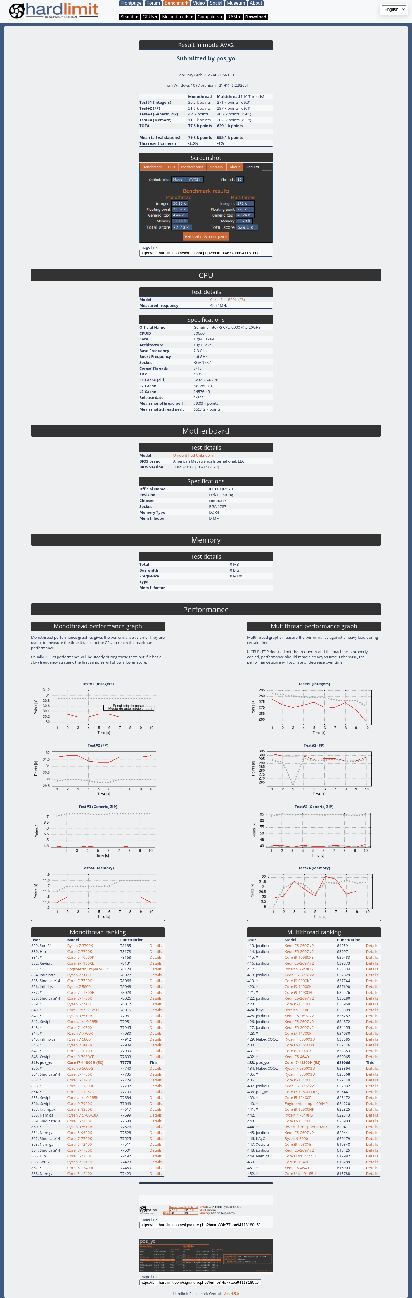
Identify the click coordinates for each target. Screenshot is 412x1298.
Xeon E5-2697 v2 (299, 945)
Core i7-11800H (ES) (227, 299)
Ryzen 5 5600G (80, 1068)
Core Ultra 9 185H (300, 1173)
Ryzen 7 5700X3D (82, 1115)
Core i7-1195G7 (81, 1080)
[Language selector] (394, 9)
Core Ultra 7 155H (300, 1156)
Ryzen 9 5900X (80, 1015)
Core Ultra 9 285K (82, 1021)
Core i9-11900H (298, 992)
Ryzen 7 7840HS (299, 1115)
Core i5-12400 (79, 1144)
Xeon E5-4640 (297, 1056)
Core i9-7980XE (80, 963)
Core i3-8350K (79, 1109)
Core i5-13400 (297, 1161)
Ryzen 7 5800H (80, 974)
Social (216, 3)
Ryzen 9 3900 (296, 1010)
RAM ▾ (234, 16)
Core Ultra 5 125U (83, 1010)
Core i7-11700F (298, 1033)
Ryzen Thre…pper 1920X (306, 1126)
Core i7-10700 (79, 1027)
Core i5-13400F (80, 1167)
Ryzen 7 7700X (80, 1033)
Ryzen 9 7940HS (299, 969)
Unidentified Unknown (193, 455)
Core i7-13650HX (299, 1045)
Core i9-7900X (79, 1103)
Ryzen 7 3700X (80, 945)
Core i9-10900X (298, 1050)
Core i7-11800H (81, 992)
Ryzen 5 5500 (79, 1004)
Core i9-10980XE (299, 957)
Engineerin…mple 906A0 (306, 1103)
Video (199, 3)
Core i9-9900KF (298, 980)
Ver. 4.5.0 (231, 1293)
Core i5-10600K (80, 957)
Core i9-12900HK (299, 1109)
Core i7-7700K (79, 951)
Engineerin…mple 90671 (88, 969)
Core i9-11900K (298, 986)
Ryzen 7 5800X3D (300, 1039)
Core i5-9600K (79, 1132)
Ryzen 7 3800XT (81, 1045)
